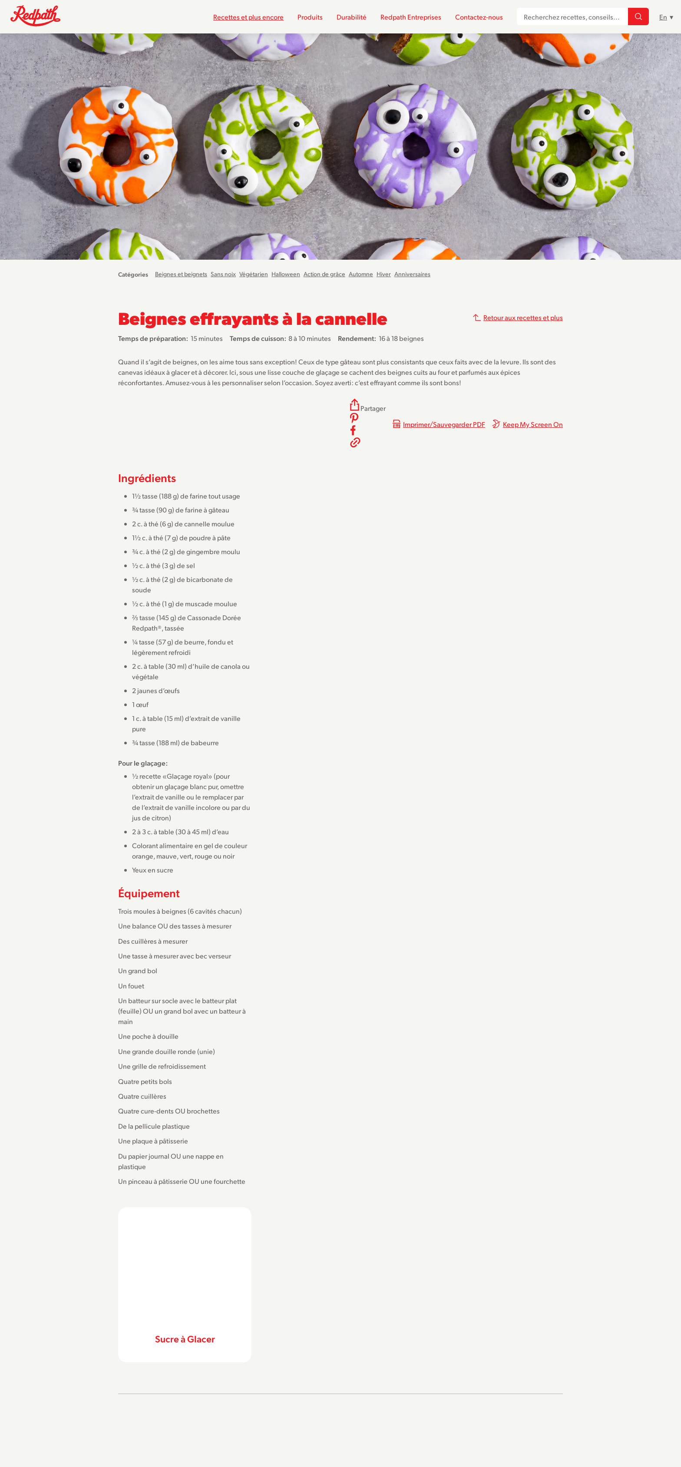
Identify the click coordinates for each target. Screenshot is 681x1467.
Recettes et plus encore (248, 16)
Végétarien (253, 274)
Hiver (384, 274)
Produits (310, 16)
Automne (361, 274)
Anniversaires (412, 274)
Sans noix (223, 274)
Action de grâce (324, 274)
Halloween (285, 274)
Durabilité (352, 16)
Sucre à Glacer (185, 1338)
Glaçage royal (187, 775)
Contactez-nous (479, 16)
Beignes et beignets (181, 274)
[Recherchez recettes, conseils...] (638, 17)
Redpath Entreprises (410, 16)
